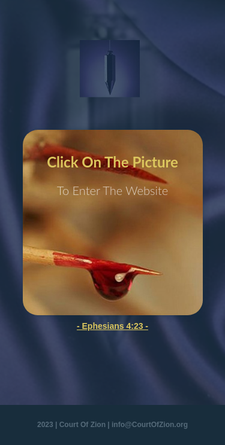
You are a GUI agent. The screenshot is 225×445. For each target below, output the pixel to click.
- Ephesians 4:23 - (112, 326)
